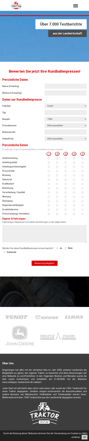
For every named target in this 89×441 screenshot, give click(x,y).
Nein (70, 248)
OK (84, 437)
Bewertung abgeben (44, 263)
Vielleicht (11, 252)
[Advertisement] (44, 39)
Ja (61, 248)
